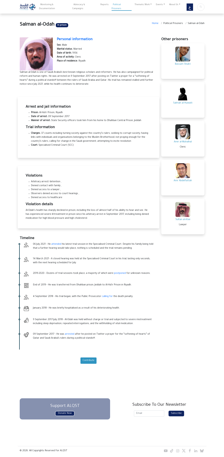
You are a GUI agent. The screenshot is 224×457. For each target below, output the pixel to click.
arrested (69, 334)
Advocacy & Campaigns (78, 7)
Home (155, 23)
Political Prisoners (116, 7)
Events (159, 5)
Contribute (88, 360)
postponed (120, 273)
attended (56, 244)
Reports (104, 5)
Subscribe (176, 413)
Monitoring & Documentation (47, 7)
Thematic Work (142, 5)
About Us (173, 5)
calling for (107, 296)
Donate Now (65, 413)
